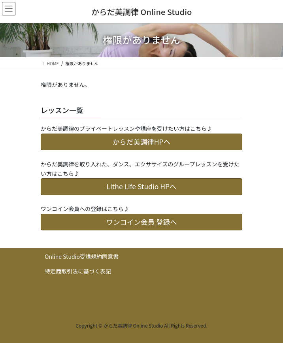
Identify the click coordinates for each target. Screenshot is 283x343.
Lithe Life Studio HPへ (141, 186)
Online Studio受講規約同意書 (82, 256)
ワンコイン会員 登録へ (141, 222)
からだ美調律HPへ (141, 142)
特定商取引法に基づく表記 (78, 271)
